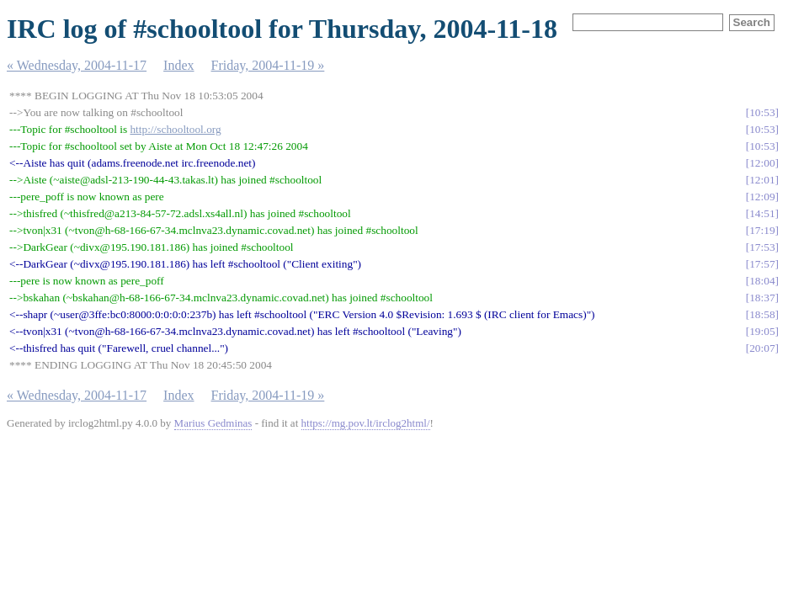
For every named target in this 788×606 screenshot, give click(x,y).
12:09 (762, 196)
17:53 (762, 247)
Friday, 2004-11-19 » (268, 65)
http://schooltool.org (175, 129)
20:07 (762, 348)
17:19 (762, 230)
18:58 (762, 314)
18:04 (762, 280)
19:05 (762, 331)
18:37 (762, 297)
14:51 (762, 213)
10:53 (762, 112)
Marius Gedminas (213, 423)
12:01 (762, 179)
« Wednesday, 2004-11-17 (76, 65)
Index (178, 65)
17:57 (762, 264)
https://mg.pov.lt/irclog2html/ (365, 423)
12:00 (762, 163)
